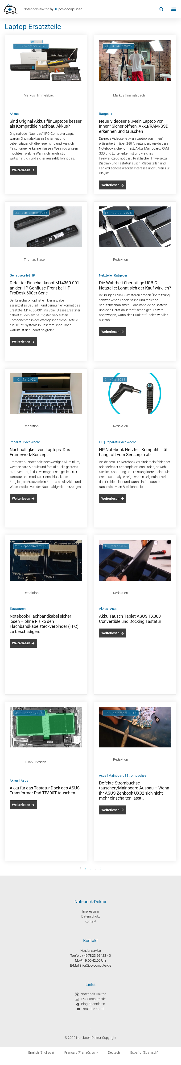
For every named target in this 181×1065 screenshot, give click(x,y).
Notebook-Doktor (36, 9)
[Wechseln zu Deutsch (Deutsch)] (111, 1052)
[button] (161, 9)
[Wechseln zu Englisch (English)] (38, 1052)
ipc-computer (70, 9)
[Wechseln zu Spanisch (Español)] (141, 1052)
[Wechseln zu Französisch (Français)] (78, 1052)
